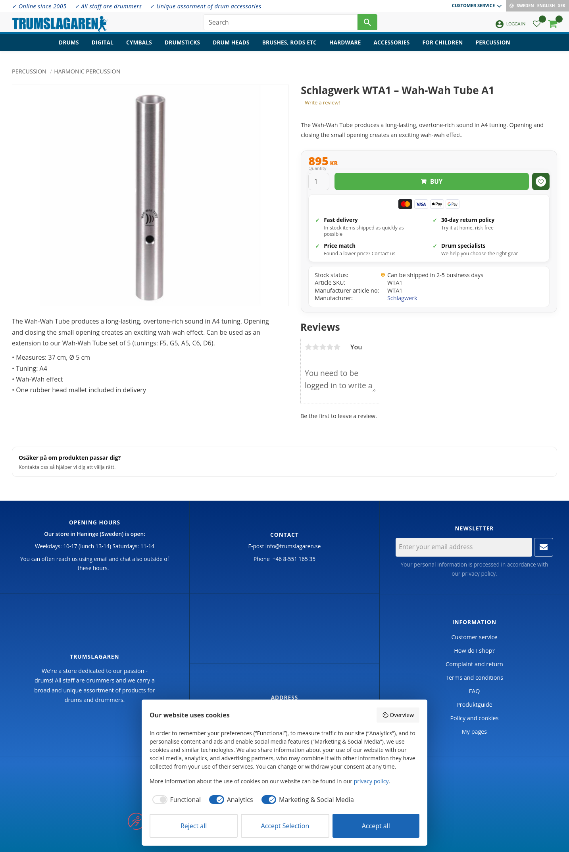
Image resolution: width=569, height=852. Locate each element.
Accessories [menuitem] (392, 46)
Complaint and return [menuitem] (474, 664)
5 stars (336, 347)
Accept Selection (285, 825)
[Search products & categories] (281, 24)
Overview (398, 715)
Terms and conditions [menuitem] (474, 677)
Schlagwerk (402, 298)
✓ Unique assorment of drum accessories (205, 6)
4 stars (329, 347)
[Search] (367, 24)
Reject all (194, 825)
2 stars (315, 347)
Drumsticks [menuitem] (182, 46)
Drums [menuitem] (69, 46)
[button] (536, 26)
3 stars (322, 347)
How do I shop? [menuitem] (474, 650)
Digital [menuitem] (102, 46)
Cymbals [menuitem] (139, 46)
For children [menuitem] (442, 46)
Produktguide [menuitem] (474, 704)
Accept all (376, 825)
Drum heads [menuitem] (231, 46)
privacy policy (479, 573)
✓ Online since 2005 (39, 6)
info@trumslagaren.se (293, 546)
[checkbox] (175, 799)
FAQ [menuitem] (474, 691)
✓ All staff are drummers (108, 6)
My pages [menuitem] (474, 731)
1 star (308, 347)
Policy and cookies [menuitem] (474, 718)
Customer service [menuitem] (473, 5)
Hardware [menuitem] (345, 46)
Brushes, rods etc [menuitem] (289, 46)
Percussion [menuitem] (493, 46)
